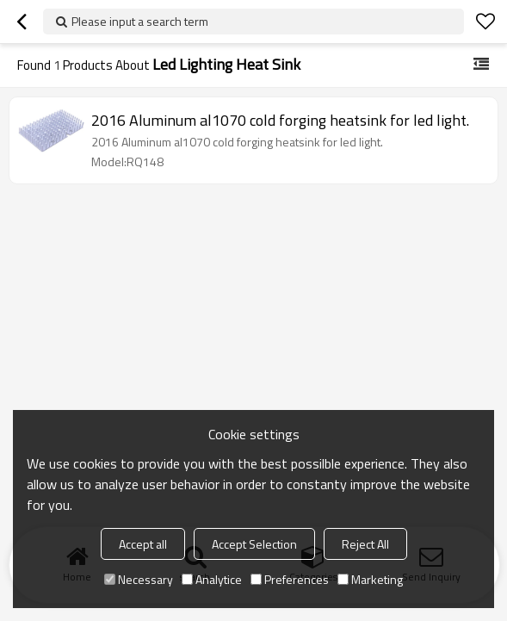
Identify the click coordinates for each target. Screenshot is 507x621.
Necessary (138, 579)
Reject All (365, 544)
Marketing (370, 579)
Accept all (143, 544)
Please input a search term (139, 21)
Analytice (212, 579)
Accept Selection (254, 544)
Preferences (289, 579)
